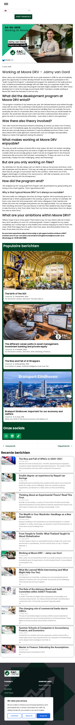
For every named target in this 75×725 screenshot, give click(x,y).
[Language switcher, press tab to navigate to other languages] (17, 10)
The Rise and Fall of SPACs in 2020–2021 (40, 459)
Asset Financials (45, 685)
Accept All (43, 716)
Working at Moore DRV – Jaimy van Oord (40, 553)
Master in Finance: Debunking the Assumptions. (44, 647)
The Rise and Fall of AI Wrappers (22, 361)
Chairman (8, 296)
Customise (14, 716)
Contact (42, 689)
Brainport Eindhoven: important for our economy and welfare (34, 412)
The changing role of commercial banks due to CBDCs (43, 609)
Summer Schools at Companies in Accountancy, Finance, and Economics (44, 629)
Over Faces (8, 693)
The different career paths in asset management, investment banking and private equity (32, 345)
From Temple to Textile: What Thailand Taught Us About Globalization (44, 535)
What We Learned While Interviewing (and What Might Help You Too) (43, 571)
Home (6, 685)
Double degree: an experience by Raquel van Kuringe (42, 477)
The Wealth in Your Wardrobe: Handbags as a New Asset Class (45, 515)
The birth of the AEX (15, 293)
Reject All (29, 716)
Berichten (8, 689)
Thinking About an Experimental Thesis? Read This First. (45, 496)
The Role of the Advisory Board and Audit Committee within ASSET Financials (40, 590)
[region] (28, 709)
